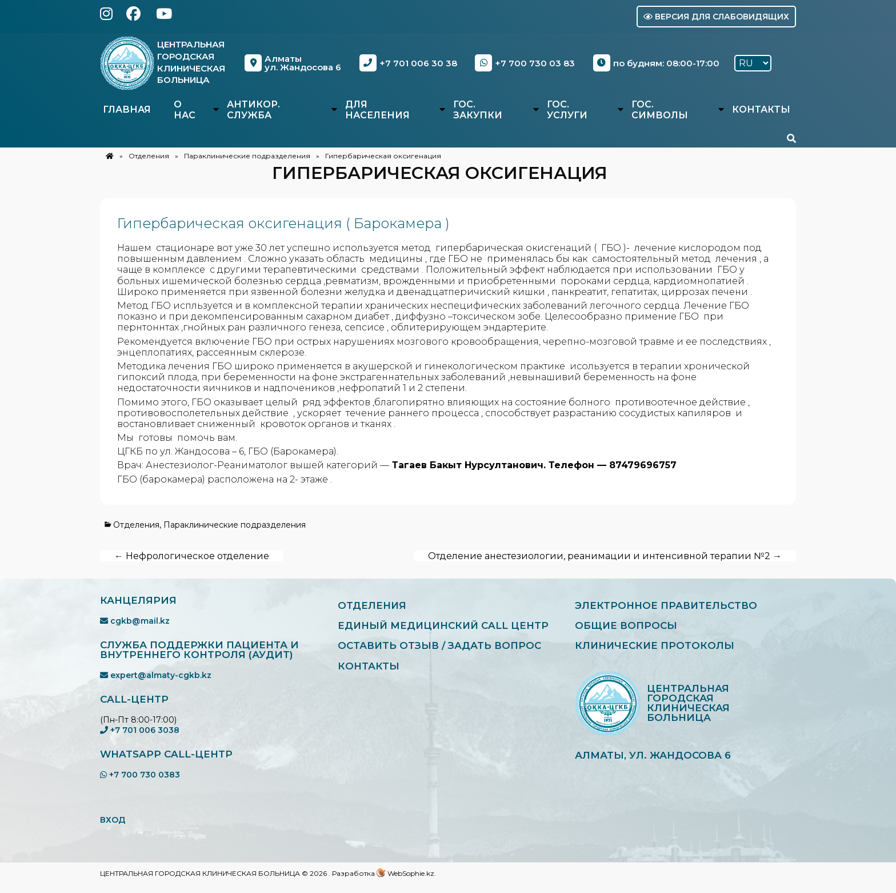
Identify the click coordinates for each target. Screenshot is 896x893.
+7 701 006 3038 (139, 730)
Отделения (149, 156)
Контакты (761, 109)
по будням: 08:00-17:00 (658, 62)
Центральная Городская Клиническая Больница (196, 62)
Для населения (377, 110)
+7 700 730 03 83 (528, 62)
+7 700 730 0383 (140, 775)
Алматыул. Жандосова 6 (298, 63)
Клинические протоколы (662, 650)
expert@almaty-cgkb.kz (155, 675)
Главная (127, 109)
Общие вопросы (630, 628)
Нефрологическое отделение (191, 556)
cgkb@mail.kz (135, 621)
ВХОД (113, 820)
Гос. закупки (477, 110)
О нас (184, 110)
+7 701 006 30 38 (412, 62)
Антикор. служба (253, 110)
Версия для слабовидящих (716, 16)
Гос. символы (659, 110)
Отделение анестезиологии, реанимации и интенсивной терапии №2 (605, 556)
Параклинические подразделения (247, 156)
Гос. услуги (567, 110)
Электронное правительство (674, 606)
